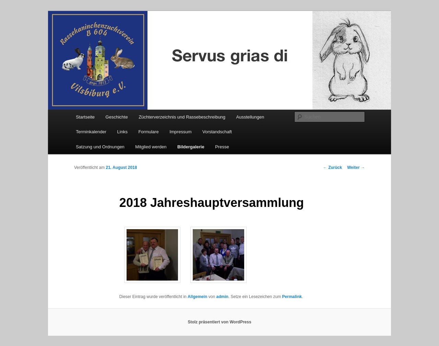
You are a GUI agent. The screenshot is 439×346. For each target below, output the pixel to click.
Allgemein (197, 296)
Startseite (85, 117)
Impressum (180, 131)
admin (222, 296)
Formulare (148, 131)
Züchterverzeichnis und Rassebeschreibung (182, 117)
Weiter (356, 167)
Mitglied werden (150, 146)
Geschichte (117, 117)
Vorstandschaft (217, 131)
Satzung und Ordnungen (100, 146)
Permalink (292, 296)
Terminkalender (91, 131)
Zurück (332, 167)
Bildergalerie (190, 146)
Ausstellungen (250, 117)
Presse (222, 146)
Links (122, 131)
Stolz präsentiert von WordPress (219, 322)
